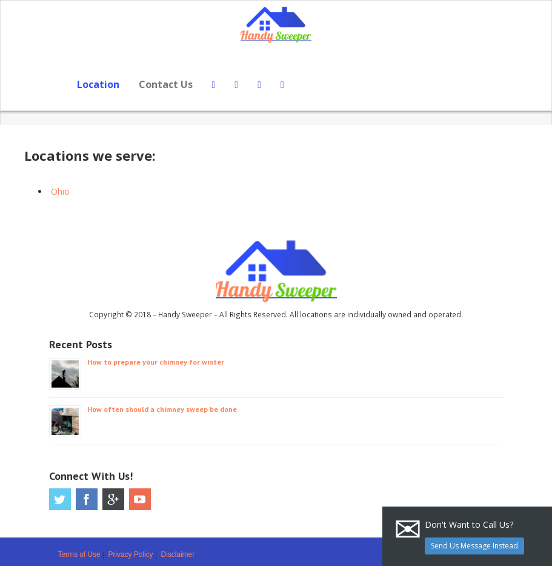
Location (98, 84)
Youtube (140, 499)
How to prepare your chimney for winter (155, 361)
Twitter (60, 499)
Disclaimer (178, 554)
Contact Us (166, 84)
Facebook (87, 499)
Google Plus (113, 499)
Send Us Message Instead (474, 546)
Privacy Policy (130, 554)
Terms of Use (79, 554)
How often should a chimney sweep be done (162, 409)
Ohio (60, 191)
